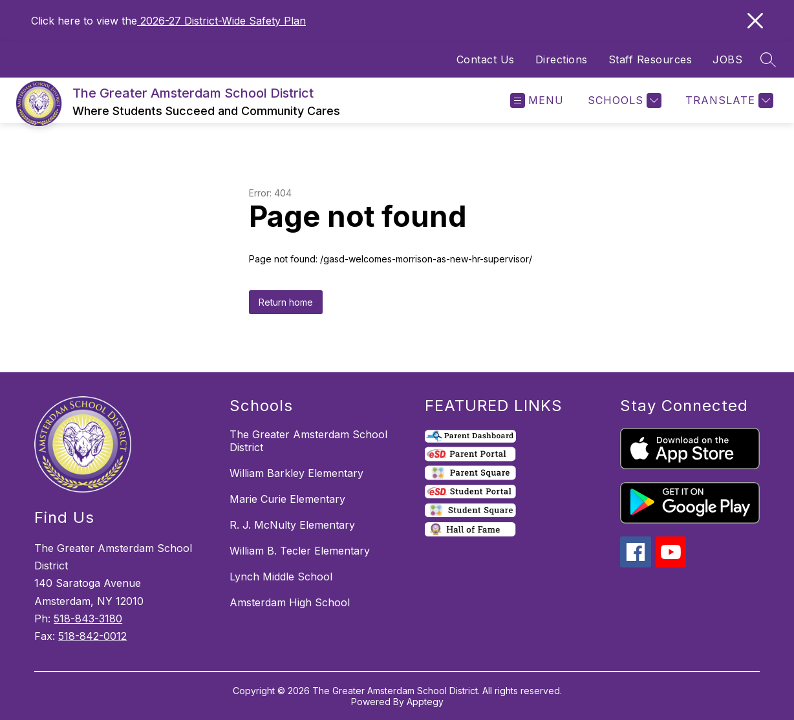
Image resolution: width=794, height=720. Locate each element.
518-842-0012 (92, 636)
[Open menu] (537, 100)
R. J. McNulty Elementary (292, 524)
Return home (286, 302)
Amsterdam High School (290, 602)
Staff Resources (650, 59)
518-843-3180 (88, 618)
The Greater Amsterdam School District (308, 441)
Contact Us (485, 59)
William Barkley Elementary (296, 473)
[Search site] (768, 59)
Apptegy (425, 701)
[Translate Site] (727, 100)
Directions (561, 59)
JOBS (727, 59)
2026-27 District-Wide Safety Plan (221, 20)
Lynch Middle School (281, 576)
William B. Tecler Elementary (300, 550)
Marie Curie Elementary (287, 498)
